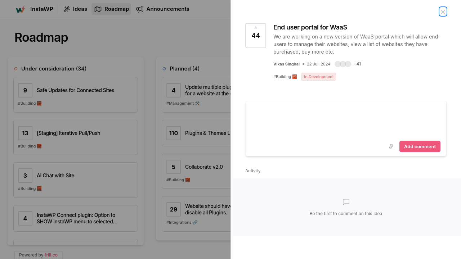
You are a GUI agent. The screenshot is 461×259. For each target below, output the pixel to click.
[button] (348, 64)
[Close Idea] (443, 11)
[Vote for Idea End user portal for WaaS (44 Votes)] (255, 35)
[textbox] (346, 119)
